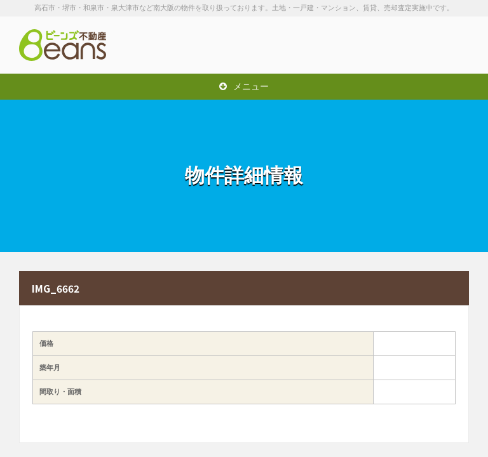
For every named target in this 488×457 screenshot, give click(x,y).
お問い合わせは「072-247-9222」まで (405, 45)
